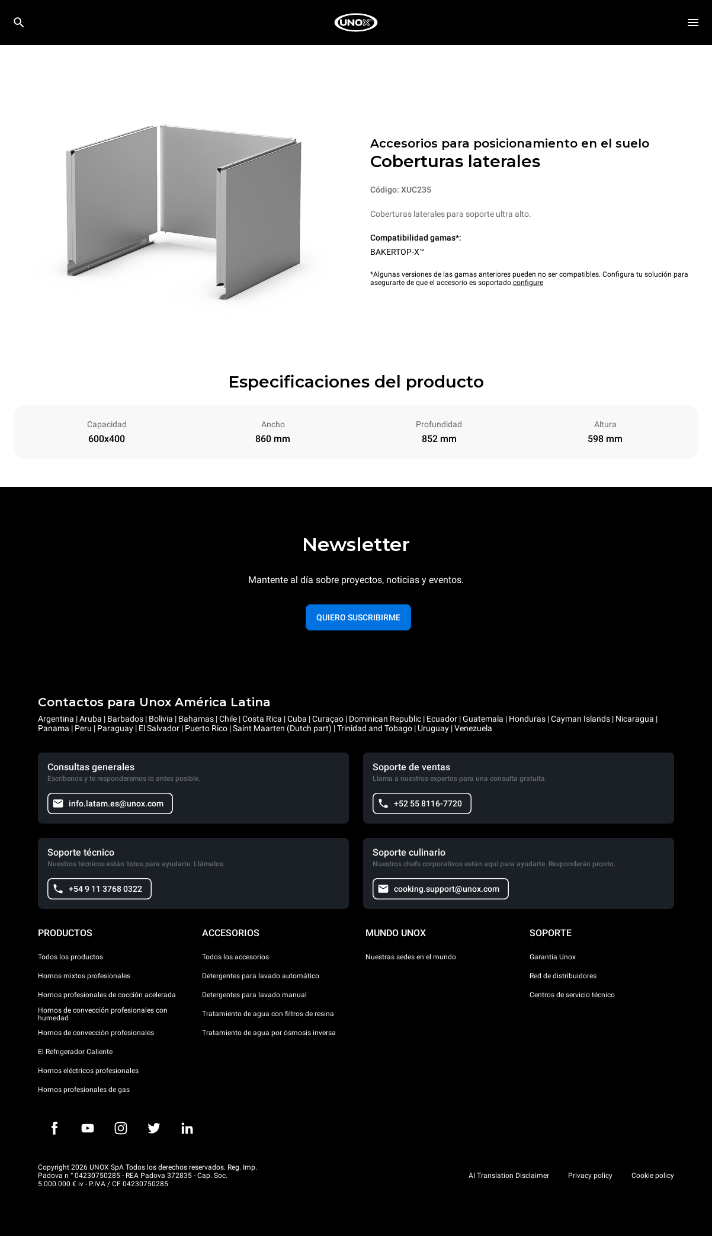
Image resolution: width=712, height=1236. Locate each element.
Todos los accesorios (235, 957)
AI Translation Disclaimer (509, 1175)
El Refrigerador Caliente (75, 1052)
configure (528, 282)
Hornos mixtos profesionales (84, 976)
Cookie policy (652, 1175)
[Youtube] (87, 1128)
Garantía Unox (553, 957)
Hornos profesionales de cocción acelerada (107, 995)
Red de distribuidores (563, 976)
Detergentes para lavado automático (260, 976)
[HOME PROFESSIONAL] (356, 22)
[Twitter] (154, 1128)
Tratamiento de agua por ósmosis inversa (269, 1033)
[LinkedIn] (187, 1128)
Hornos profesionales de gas (84, 1089)
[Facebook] (54, 1128)
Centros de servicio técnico (572, 995)
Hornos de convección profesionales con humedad (103, 1014)
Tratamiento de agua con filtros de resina (268, 1014)
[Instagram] (120, 1128)
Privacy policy (590, 1175)
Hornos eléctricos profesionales (88, 1071)
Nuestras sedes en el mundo (410, 957)
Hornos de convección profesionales (96, 1033)
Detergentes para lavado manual (254, 995)
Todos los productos (70, 957)
